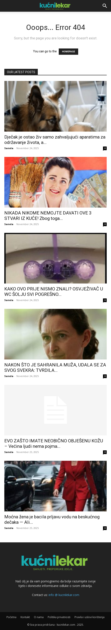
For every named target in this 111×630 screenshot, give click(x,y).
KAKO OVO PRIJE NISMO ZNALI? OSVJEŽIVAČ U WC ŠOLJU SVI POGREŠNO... (53, 291)
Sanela (8, 148)
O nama (39, 617)
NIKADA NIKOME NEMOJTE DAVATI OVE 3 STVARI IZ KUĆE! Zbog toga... (48, 215)
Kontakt (25, 617)
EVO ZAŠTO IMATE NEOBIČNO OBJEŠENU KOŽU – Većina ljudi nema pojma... (53, 443)
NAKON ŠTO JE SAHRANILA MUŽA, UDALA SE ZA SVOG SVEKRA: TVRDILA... (55, 367)
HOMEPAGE (68, 51)
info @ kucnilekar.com (64, 595)
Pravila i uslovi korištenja (90, 617)
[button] (105, 6)
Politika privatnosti (59, 617)
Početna (11, 617)
